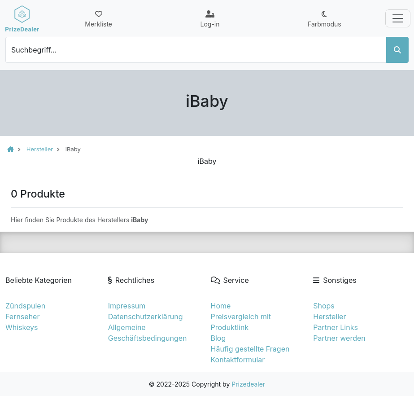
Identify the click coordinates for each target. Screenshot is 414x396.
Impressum (127, 305)
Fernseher (22, 316)
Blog (218, 338)
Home (221, 305)
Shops (324, 305)
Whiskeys (21, 327)
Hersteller (329, 316)
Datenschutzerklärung (145, 316)
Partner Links (335, 327)
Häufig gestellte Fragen (250, 348)
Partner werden (339, 338)
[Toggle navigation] (397, 18)
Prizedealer (248, 384)
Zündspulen (25, 305)
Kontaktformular (238, 359)
